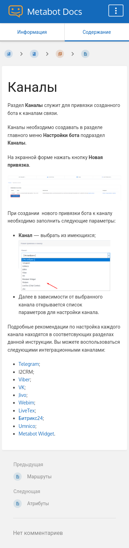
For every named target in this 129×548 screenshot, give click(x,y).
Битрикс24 (31, 418)
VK (21, 387)
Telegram (29, 364)
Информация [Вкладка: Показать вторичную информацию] (32, 32)
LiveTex (27, 410)
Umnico (27, 426)
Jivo (22, 395)
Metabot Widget (36, 434)
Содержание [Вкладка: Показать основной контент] (97, 32)
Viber (24, 379)
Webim (26, 402)
